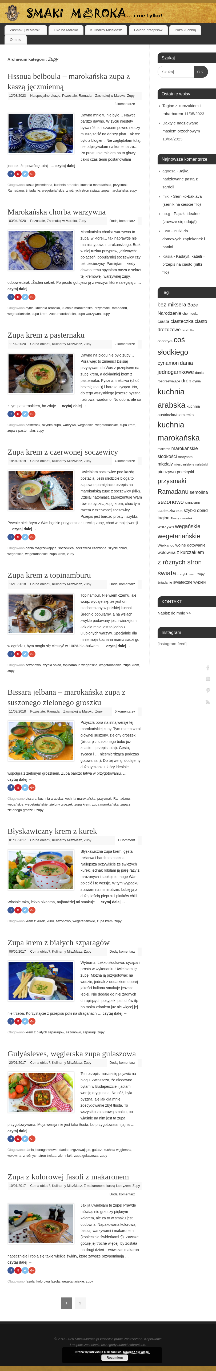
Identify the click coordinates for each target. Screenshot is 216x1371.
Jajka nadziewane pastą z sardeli (180, 179)
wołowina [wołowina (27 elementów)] (166, 552)
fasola (30, 1284)
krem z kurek (35, 923)
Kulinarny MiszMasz (106, 30)
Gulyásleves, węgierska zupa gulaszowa (71, 1055)
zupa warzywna (89, 314)
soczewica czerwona (91, 549)
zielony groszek (61, 806)
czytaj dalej (67, 166)
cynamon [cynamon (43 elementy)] (168, 363)
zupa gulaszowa (86, 1158)
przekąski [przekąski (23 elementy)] (185, 472)
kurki (50, 923)
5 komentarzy (125, 712)
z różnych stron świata (83, 191)
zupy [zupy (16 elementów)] (201, 574)
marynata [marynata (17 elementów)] (185, 457)
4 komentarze (125, 461)
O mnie (15, 40)
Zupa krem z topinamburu (49, 576)
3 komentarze (125, 104)
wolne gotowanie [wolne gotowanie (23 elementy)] (190, 545)
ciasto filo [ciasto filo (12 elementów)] (188, 330)
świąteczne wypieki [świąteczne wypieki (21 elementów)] (189, 582)
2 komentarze (125, 344)
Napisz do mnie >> (174, 613)
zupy (133, 191)
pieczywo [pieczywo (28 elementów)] (167, 471)
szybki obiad (117, 549)
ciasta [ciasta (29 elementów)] (163, 321)
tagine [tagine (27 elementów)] (164, 517)
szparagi (89, 1034)
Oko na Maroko (66, 30)
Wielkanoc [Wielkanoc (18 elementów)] (166, 545)
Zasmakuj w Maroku (26, 30)
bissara (31, 800)
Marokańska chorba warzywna (56, 212)
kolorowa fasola (48, 1284)
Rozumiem (115, 1358)
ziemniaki (65, 1158)
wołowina (14, 1158)
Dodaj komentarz (122, 221)
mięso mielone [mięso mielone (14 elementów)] (184, 464)
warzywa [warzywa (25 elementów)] (166, 526)
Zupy (131, 96)
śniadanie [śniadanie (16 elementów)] (165, 582)
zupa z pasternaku (21, 431)
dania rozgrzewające (41, 549)
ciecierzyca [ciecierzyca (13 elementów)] (165, 341)
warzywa (69, 426)
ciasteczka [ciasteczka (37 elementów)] (182, 321)
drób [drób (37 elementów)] (186, 380)
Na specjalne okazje (45, 96)
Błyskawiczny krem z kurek (52, 832)
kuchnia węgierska (117, 1152)
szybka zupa (51, 426)
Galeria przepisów (148, 30)
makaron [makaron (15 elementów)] (164, 449)
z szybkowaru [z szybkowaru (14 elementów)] (186, 574)
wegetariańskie (53, 191)
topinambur (71, 666)
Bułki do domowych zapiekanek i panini (183, 239)
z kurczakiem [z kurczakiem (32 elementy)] (190, 552)
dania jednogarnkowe (42, 1152)
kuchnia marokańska (96, 185)
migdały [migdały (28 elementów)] (165, 464)
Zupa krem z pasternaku (46, 335)
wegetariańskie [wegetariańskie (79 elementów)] (179, 536)
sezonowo (33, 666)
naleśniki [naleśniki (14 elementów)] (201, 464)
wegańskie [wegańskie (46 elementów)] (187, 526)
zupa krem (39, 314)
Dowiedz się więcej (136, 1351)
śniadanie (33, 191)
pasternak (33, 426)
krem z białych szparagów (45, 1034)
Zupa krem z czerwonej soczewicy (62, 452)
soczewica (66, 549)
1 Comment (126, 842)
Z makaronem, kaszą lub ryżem (107, 1188)
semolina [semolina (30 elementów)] (199, 492)
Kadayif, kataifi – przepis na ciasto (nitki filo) (183, 264)
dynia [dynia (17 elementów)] (196, 381)
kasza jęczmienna (39, 185)
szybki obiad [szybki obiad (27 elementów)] (196, 510)
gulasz (97, 1152)
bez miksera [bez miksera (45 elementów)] (172, 305)
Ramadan (86, 96)
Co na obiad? (40, 344)
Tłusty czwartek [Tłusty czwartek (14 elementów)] (182, 518)
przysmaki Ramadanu (110, 308)
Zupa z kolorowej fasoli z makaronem (68, 1178)
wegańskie (86, 426)
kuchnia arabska (66, 185)
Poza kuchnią (185, 30)
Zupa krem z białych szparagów (58, 944)
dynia (30, 308)
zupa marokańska (114, 191)
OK (199, 71)
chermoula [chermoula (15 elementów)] (190, 314)
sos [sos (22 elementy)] (179, 510)
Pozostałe (69, 96)
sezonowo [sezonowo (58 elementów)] (171, 502)
